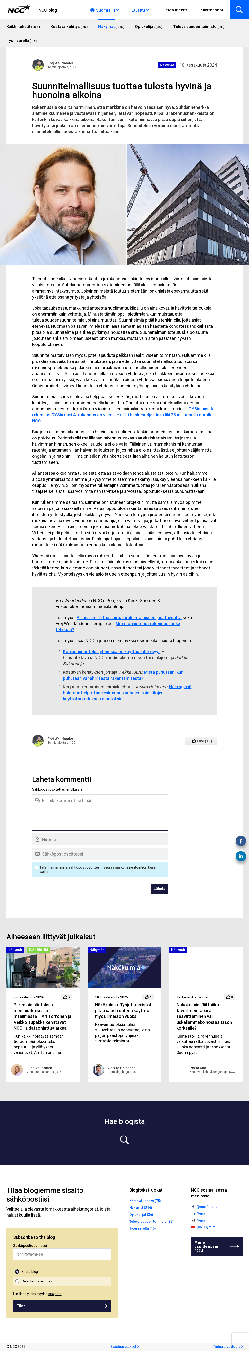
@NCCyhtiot (206, 1227)
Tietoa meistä (174, 10)
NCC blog (47, 10)
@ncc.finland (207, 1207)
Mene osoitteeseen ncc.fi (206, 1246)
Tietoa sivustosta (226, 1347)
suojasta (55, 1294)
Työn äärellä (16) (142, 1228)
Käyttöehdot (211, 10)
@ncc (201, 1213)
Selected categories (37, 1281)
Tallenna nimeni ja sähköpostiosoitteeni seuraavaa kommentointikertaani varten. (97, 869)
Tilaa (21, 1306)
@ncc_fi (203, 1220)
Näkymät (167, 65)
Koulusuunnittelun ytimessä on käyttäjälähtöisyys (111, 651)
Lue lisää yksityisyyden (37, 1294)
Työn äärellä (38, 950)
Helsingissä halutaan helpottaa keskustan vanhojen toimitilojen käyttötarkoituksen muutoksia (127, 692)
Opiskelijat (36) (141, 1215)
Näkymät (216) (140, 1208)
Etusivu (138, 10)
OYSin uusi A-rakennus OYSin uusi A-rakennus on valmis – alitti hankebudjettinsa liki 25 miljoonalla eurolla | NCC (123, 414)
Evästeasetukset (123, 1347)
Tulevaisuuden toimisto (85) (151, 1221)
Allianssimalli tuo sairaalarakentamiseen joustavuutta (129, 617)
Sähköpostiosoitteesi (30, 1246)
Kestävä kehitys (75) (145, 1201)
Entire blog (30, 1272)
